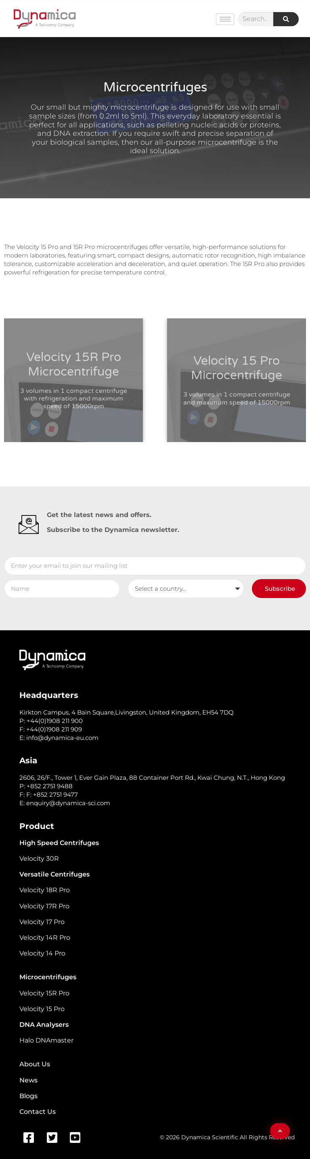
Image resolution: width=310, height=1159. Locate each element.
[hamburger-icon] (225, 19)
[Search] (286, 19)
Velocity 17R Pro (44, 906)
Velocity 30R (39, 858)
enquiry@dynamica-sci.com (68, 803)
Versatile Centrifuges (54, 874)
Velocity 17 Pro (42, 922)
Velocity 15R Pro (44, 993)
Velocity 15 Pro (42, 1009)
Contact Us (37, 1111)
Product (36, 826)
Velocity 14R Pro (44, 937)
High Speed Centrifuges (59, 843)
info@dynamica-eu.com (62, 738)
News (28, 1080)
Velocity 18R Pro (44, 890)
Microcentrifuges (47, 977)
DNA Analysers (44, 1024)
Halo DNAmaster (46, 1040)
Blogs (28, 1096)
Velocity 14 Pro (42, 953)
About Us (34, 1064)
